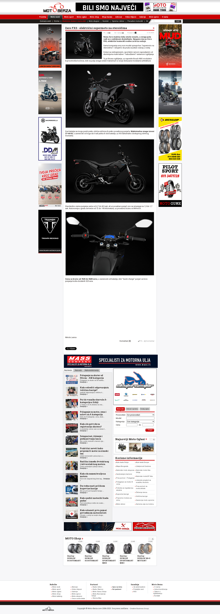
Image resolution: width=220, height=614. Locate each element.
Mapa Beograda (122, 466)
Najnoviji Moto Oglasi (130, 439)
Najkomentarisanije (91, 370)
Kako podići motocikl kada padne (94, 499)
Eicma (56, 21)
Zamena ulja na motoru (145, 504)
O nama (165, 17)
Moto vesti (57, 17)
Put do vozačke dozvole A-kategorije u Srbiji (93, 401)
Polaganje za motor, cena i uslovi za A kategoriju (93, 413)
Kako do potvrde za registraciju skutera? (91, 425)
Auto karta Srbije (122, 462)
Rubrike (53, 584)
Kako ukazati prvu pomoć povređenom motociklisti (93, 511)
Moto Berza (157, 584)
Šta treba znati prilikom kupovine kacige (92, 487)
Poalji (106, 33)
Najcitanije (68, 370)
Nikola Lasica (70, 337)
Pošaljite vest (138, 589)
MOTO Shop (73, 538)
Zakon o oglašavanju (157, 592)
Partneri (94, 584)
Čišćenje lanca (141, 492)
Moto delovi (120, 504)
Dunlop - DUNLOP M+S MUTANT (143, 558)
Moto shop (94, 17)
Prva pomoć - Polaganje (125, 478)
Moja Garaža (107, 17)
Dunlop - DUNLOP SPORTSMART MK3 (109, 559)
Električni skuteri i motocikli (74, 21)
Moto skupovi (94, 21)
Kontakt (157, 596)
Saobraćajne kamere (124, 474)
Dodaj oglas (144, 409)
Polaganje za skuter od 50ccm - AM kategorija (92, 376)
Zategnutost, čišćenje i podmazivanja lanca (91, 437)
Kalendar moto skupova (125, 470)
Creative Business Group (139, 609)
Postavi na (131, 33)
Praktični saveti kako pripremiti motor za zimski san (94, 451)
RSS (134, 592)
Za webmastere (139, 587)
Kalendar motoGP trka (144, 476)
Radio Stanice (98, 589)
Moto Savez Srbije (99, 592)
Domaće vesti (45, 21)
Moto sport (69, 17)
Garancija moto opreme (145, 500)
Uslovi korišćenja (160, 589)
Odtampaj (118, 33)
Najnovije (78, 370)
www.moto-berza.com (49, 609)
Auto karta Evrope (142, 462)
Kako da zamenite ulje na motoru (93, 475)
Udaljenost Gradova (143, 466)
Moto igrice (154, 17)
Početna (42, 17)
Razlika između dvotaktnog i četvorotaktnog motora (94, 462)
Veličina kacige (142, 496)
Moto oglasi (82, 17)
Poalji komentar (147, 341)
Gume (80, 541)
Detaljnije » (84, 382)
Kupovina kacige (122, 494)
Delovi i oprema (132, 409)
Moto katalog (57, 596)
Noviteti (106, 21)
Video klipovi (130, 17)
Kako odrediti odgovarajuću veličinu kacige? (94, 388)
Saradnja (135, 584)
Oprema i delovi (118, 21)
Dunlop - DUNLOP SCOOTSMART (74, 558)
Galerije (142, 17)
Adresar (118, 17)
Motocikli (120, 409)
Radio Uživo (97, 587)
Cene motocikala (78, 599)
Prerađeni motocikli (135, 21)
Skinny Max (97, 598)
